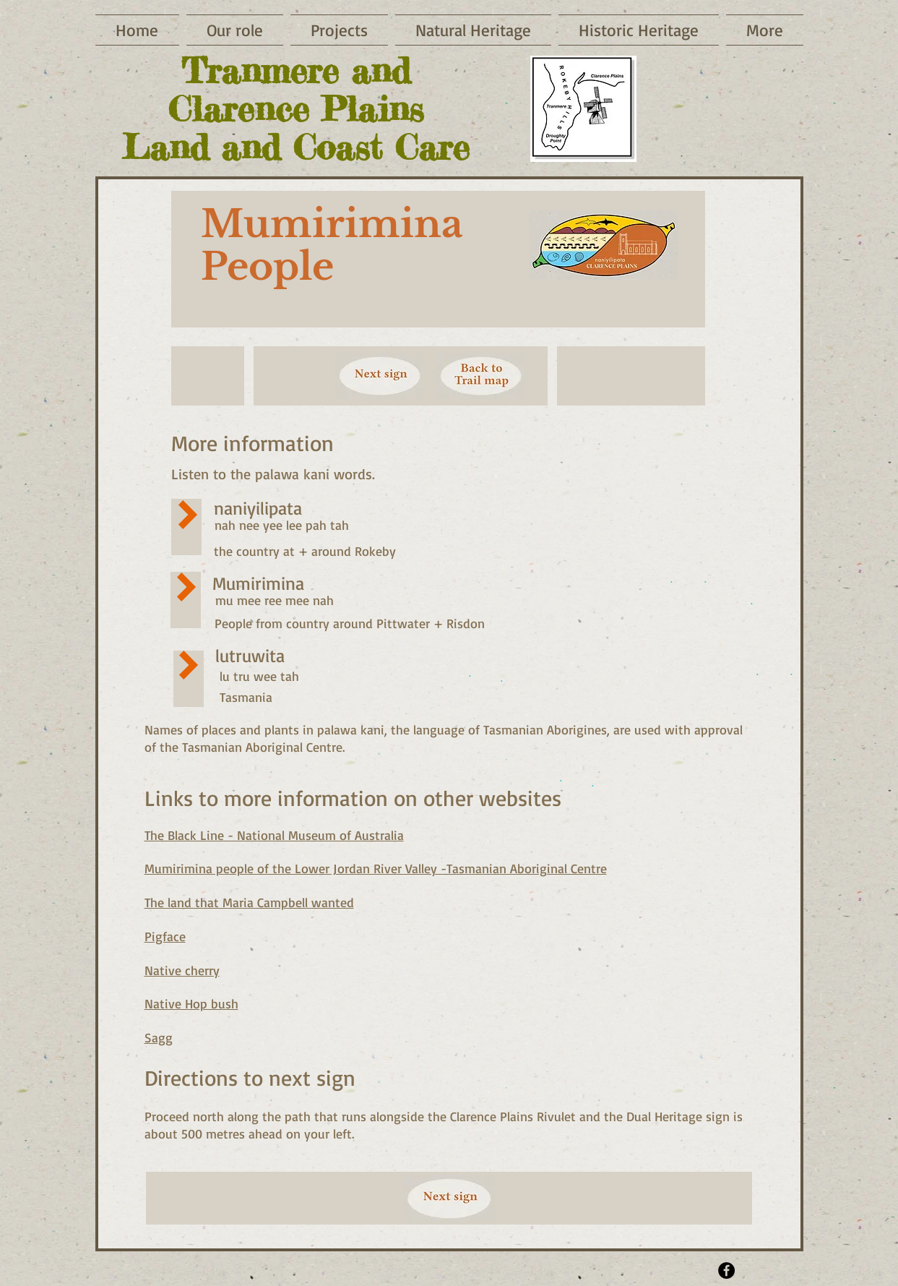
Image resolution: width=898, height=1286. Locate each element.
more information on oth (339, 797)
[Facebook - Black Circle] (726, 1270)
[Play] (187, 514)
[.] (757, 671)
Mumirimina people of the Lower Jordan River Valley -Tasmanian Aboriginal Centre (375, 868)
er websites (508, 797)
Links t (175, 797)
